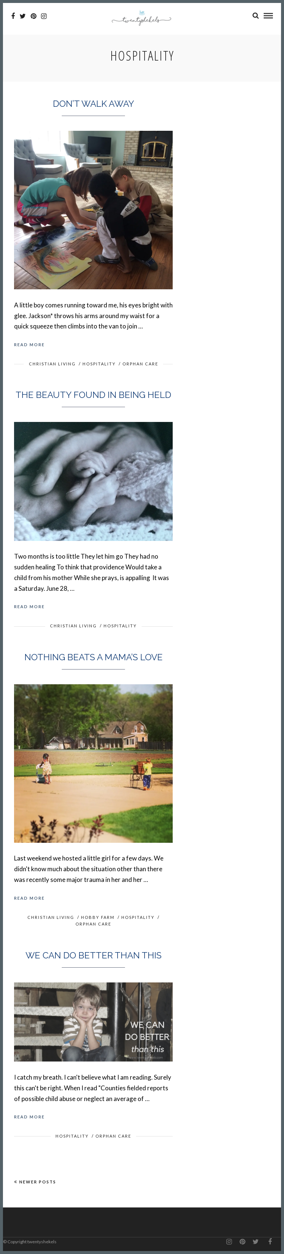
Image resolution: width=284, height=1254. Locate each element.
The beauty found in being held (93, 394)
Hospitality (99, 363)
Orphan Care (140, 363)
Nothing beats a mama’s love (93, 657)
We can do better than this (94, 955)
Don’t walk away (93, 103)
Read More (29, 344)
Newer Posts (35, 1181)
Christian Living (52, 363)
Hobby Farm (98, 917)
